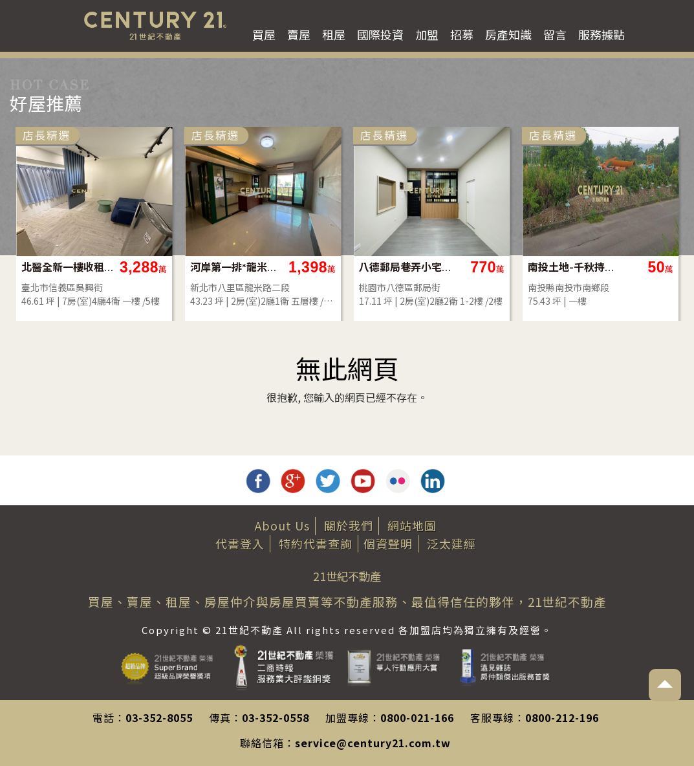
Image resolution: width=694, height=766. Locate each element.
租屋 (333, 34)
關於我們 (348, 525)
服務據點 (601, 34)
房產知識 (508, 34)
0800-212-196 (562, 717)
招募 (461, 34)
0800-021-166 (417, 717)
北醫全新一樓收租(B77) (201, 267)
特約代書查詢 (315, 543)
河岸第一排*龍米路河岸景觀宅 (370, 267)
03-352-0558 (275, 717)
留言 (555, 34)
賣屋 (298, 34)
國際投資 (380, 34)
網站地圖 (412, 525)
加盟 (427, 34)
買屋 (264, 34)
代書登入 (240, 543)
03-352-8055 (159, 717)
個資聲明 (388, 543)
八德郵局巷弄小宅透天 (539, 267)
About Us (282, 525)
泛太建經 (451, 543)
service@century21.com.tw (373, 742)
